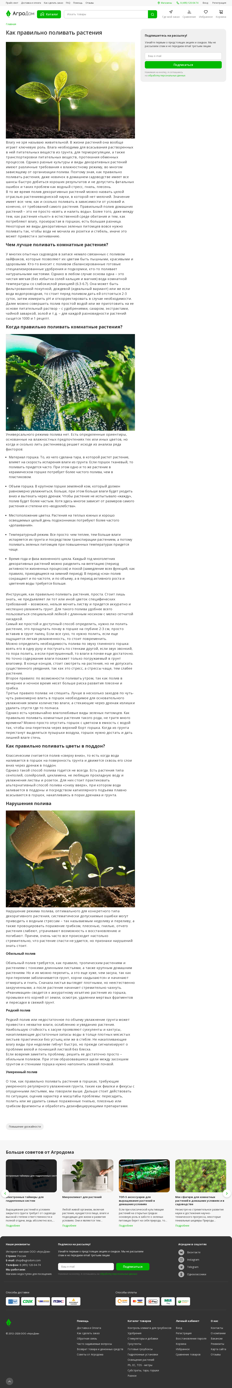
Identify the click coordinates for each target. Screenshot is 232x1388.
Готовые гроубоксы (140, 1349)
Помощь (78, 2)
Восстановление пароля (191, 1338)
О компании (218, 1333)
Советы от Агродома (90, 1354)
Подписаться (183, 65)
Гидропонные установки (143, 1354)
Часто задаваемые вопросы (94, 1344)
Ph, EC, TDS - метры (140, 1365)
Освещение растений (141, 1359)
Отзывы (90, 2)
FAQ (68, 2)
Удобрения (134, 1333)
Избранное (183, 1349)
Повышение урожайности (25, 1126)
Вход (205, 2)
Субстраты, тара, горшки (143, 1370)
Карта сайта (218, 1349)
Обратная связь (87, 1338)
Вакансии (216, 1338)
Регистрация (219, 2)
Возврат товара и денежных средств (100, 1349)
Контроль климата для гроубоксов (149, 1328)
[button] (5, 1193)
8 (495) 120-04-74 (30, 1265)
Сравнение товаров (188, 1354)
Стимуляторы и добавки (143, 1338)
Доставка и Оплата (89, 1328)
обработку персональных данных (166, 75)
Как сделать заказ (53, 2)
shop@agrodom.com (28, 1260)
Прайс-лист (12, 2)
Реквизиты (217, 1344)
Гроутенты (134, 1344)
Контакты (217, 1328)
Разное (132, 1375)
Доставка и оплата (31, 2)
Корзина (181, 1344)
